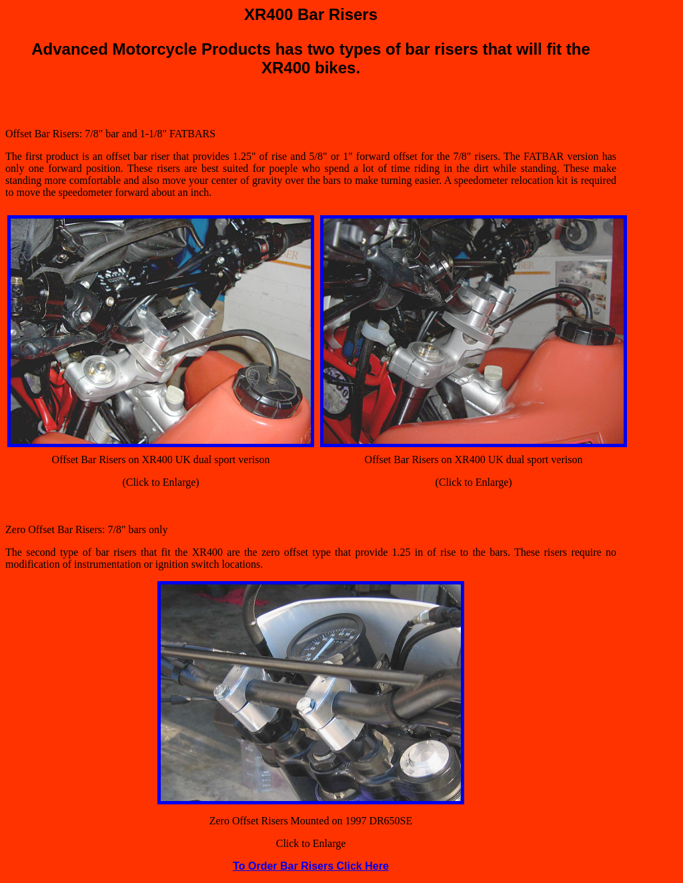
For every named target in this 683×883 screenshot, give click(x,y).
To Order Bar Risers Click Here (311, 866)
